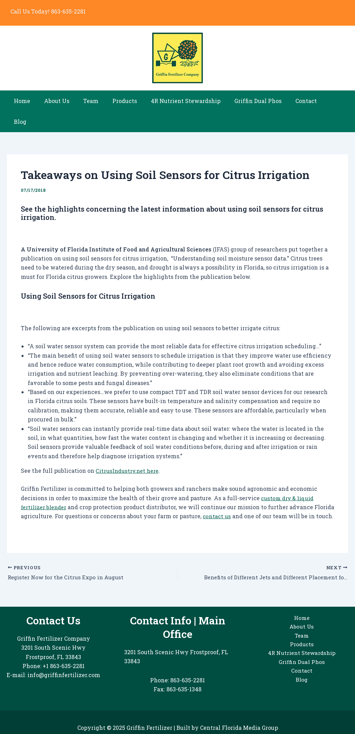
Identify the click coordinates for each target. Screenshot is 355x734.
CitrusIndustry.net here (128, 449)
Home (31, 100)
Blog (326, 100)
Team (94, 100)
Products (125, 100)
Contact (298, 100)
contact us (238, 495)
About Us (62, 100)
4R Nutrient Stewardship (183, 100)
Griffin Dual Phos (252, 100)
